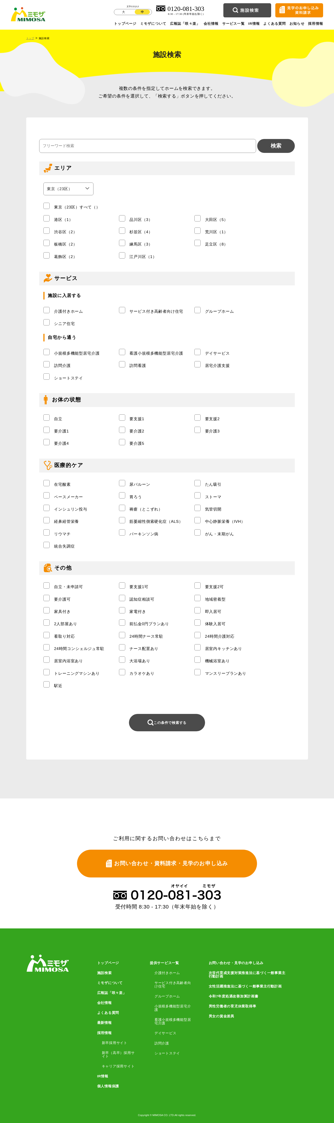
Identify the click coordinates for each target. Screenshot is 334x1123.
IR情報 (254, 23)
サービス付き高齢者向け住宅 (172, 984)
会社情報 (211, 23)
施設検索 (104, 973)
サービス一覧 (233, 23)
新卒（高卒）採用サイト (118, 1054)
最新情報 (104, 1022)
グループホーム (167, 996)
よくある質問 (274, 23)
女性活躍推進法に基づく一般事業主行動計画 (245, 986)
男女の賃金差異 (221, 1016)
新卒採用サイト (114, 1042)
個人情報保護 (108, 1086)
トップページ (125, 23)
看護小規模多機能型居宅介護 (172, 1021)
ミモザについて (153, 23)
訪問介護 (161, 1043)
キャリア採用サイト (118, 1066)
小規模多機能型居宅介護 (172, 1007)
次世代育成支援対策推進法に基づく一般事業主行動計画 (247, 974)
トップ (30, 38)
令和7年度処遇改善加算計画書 (233, 996)
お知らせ (297, 23)
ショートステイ (167, 1053)
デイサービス (165, 1033)
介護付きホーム (167, 973)
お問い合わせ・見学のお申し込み (236, 963)
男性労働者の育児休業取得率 (232, 1006)
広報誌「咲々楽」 (185, 23)
